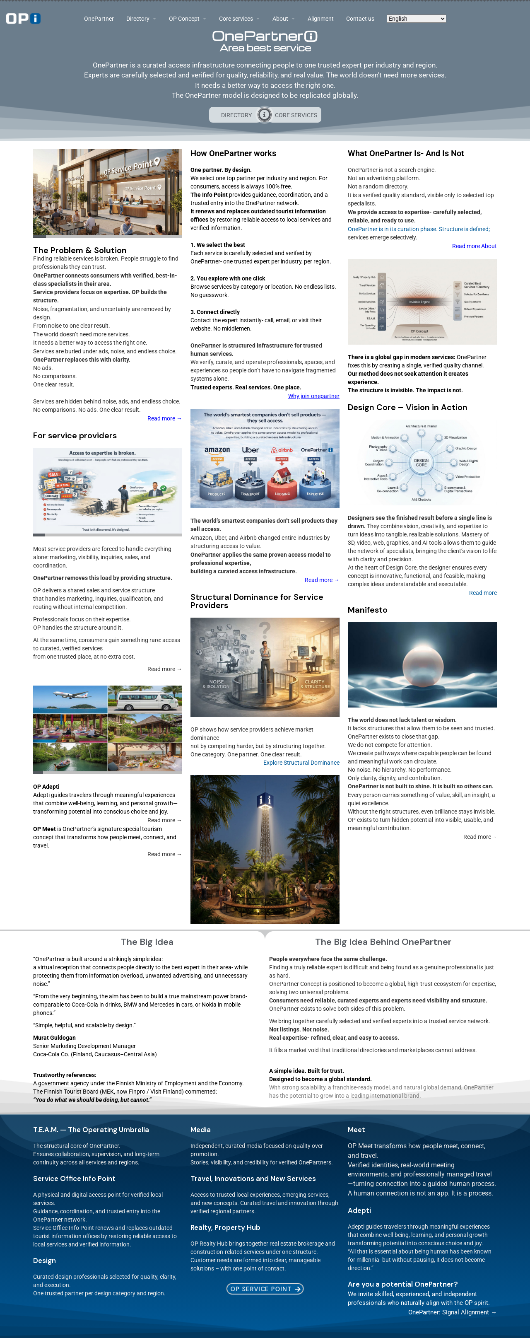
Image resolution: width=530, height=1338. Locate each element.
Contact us (360, 18)
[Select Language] (416, 18)
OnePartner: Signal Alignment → (452, 1312)
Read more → (322, 580)
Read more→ (480, 836)
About (280, 18)
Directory (137, 18)
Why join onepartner (314, 396)
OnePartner (99, 18)
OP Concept (184, 18)
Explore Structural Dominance (301, 762)
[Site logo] (24, 18)
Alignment (321, 18)
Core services (236, 18)
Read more (483, 592)
